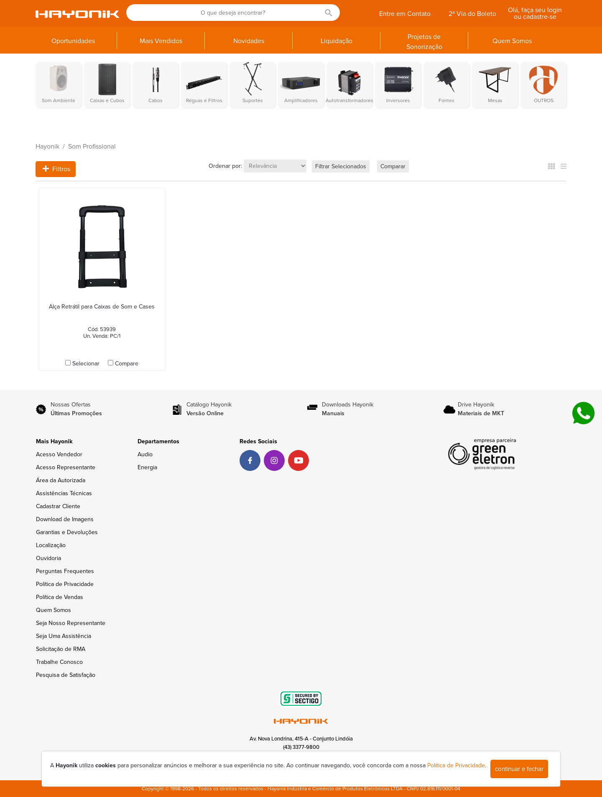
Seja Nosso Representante (70, 623)
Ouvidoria (48, 558)
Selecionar (85, 363)
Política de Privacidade (65, 584)
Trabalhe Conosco (59, 662)
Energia (147, 467)
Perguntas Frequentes (65, 571)
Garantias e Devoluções (67, 532)
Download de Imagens (65, 519)
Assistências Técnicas (64, 493)
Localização (51, 545)
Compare (126, 363)
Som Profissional (92, 146)
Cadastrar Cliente (58, 506)
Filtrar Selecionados (340, 166)
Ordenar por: (225, 166)
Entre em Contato (405, 14)
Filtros (56, 169)
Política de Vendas (59, 597)
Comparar (393, 166)
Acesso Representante (65, 467)
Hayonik (47, 146)
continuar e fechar (519, 769)
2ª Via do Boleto (472, 14)
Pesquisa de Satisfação (65, 675)
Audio (145, 454)
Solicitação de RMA (60, 649)
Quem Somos (53, 610)
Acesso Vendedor (59, 454)
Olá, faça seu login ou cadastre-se (535, 13)
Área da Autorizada (60, 480)
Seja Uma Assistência (63, 636)
